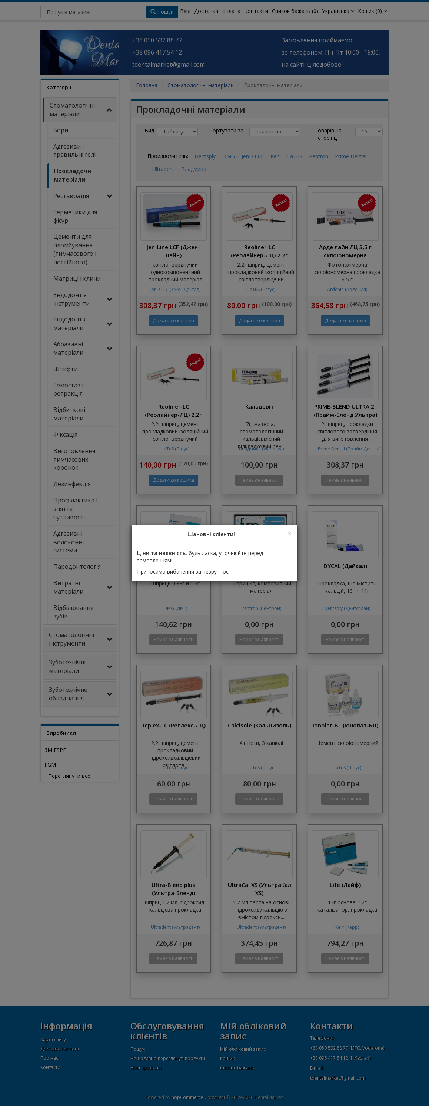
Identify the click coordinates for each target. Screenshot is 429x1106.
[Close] (289, 534)
